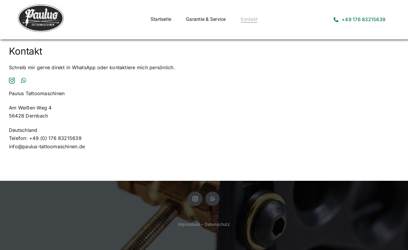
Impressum (189, 224)
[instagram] (12, 81)
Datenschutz (217, 224)
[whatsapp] (23, 81)
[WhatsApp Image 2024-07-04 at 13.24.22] (41, 7)
